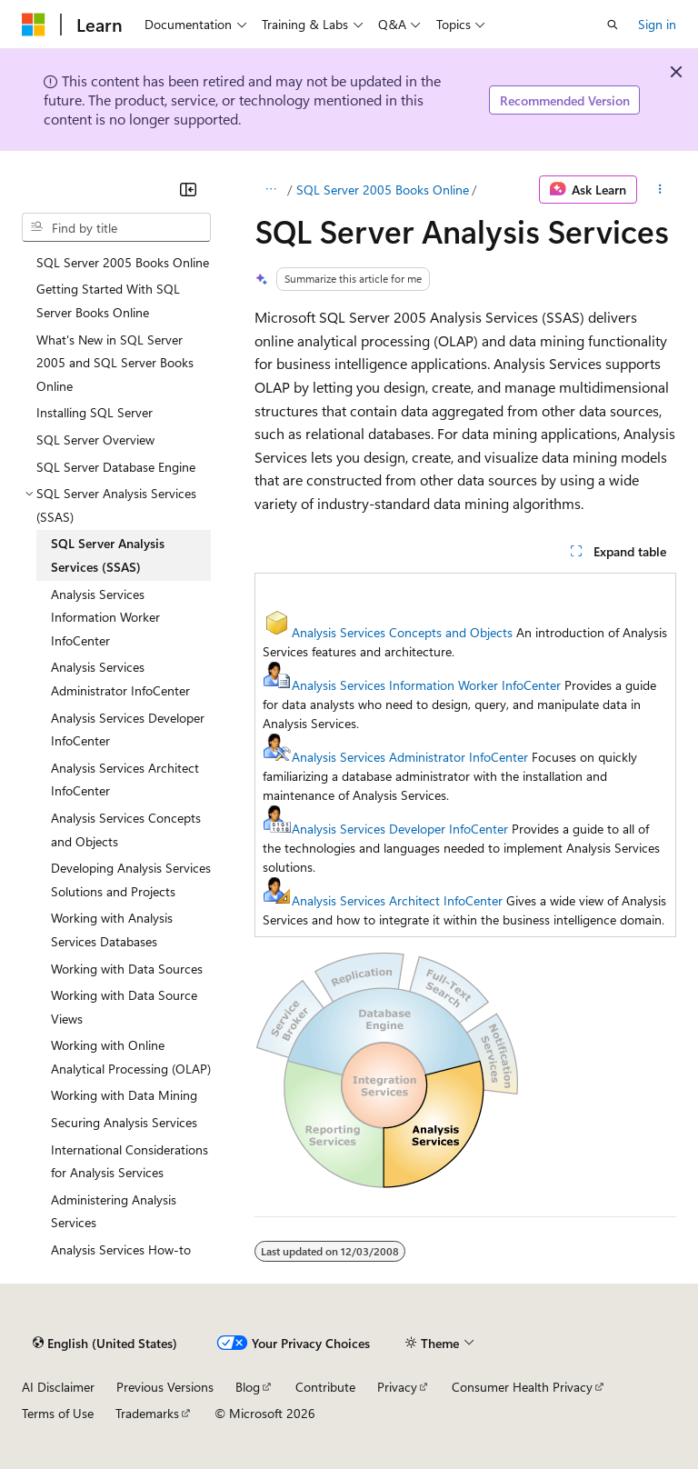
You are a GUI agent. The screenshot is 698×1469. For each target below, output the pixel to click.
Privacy (397, 1386)
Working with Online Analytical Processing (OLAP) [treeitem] (131, 1056)
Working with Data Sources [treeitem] (127, 968)
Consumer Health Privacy (522, 1386)
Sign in (657, 24)
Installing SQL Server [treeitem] (94, 412)
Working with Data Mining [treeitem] (124, 1095)
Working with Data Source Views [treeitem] (124, 1006)
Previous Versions (165, 1386)
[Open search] (612, 24)
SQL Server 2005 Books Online (382, 189)
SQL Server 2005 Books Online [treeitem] (122, 262)
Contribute (325, 1386)
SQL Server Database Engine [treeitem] (115, 466)
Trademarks (147, 1413)
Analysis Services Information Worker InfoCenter (426, 685)
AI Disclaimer (58, 1386)
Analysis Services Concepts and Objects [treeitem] (126, 829)
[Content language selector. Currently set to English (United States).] (105, 1342)
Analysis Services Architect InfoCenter (397, 900)
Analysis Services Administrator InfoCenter (410, 756)
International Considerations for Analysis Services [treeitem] (129, 1161)
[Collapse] (188, 189)
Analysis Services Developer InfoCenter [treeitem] (127, 729)
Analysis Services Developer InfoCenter (400, 828)
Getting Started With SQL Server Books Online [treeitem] (108, 300)
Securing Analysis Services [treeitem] (124, 1122)
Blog (247, 1386)
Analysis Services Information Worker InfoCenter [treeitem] (105, 617)
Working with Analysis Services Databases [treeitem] (112, 929)
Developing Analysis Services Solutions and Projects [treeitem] (131, 879)
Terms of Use (58, 1413)
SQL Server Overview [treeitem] (95, 439)
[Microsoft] (33, 24)
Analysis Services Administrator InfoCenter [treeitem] (120, 678)
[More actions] (660, 190)
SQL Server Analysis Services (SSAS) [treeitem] (108, 555)
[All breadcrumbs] (270, 190)
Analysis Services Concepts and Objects (402, 632)
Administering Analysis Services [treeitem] (113, 1211)
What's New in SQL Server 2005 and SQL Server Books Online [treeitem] (115, 363)
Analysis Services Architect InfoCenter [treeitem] (125, 779)
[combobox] (116, 227)
